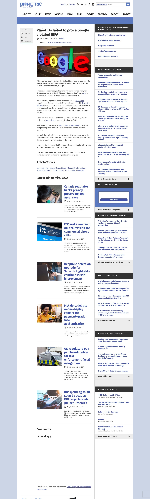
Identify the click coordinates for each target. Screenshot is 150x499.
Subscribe (72, 4)
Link (26, 37)
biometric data (42, 168)
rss (78, 4)
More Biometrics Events (107, 436)
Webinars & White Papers (102, 14)
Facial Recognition (66, 42)
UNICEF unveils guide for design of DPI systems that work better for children (113, 290)
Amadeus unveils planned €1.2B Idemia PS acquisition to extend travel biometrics (113, 84)
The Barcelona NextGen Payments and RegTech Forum (114, 404)
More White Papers (105, 376)
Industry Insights (70, 14)
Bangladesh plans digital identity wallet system (111, 163)
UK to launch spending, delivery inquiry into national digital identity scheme (113, 137)
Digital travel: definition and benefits (113, 371)
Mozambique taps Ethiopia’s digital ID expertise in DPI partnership (113, 297)
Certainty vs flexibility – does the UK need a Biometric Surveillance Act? (112, 232)
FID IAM (114, 420)
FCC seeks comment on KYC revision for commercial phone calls (77, 229)
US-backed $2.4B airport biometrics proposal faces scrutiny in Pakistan (112, 93)
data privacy (58, 170)
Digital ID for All (38, 14)
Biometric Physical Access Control (111, 35)
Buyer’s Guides (48, 14)
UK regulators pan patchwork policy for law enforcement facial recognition (77, 356)
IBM (74, 170)
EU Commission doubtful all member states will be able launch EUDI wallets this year (113, 109)
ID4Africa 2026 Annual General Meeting (114, 429)
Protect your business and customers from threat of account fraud (113, 340)
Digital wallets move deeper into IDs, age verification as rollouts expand (113, 100)
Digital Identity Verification (109, 40)
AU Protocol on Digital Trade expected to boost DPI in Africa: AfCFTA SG (113, 304)
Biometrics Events (115, 14)
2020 (78, 101)
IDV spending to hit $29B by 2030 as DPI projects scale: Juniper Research (77, 397)
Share (26, 30)
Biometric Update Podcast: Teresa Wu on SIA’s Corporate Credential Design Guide (113, 240)
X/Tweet (27, 33)
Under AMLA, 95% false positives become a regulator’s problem (111, 256)
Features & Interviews (59, 14)
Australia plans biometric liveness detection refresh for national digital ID (113, 154)
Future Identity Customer (114, 413)
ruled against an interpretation (70, 125)
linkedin (82, 4)
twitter (85, 4)
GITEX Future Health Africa (114, 396)
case (82, 101)
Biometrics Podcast (127, 14)
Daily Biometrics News (107, 179)
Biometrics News (27, 14)
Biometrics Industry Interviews (110, 262)
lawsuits (80, 170)
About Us (63, 4)
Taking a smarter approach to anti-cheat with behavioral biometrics (112, 249)
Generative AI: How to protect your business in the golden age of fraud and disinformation (112, 356)
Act (84, 93)
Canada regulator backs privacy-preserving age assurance (76, 192)
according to (51, 120)
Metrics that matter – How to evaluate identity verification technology (113, 364)
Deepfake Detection (106, 46)
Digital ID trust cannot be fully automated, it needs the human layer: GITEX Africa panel (113, 313)
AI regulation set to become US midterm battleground (110, 146)
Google (67, 170)
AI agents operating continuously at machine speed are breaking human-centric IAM (113, 128)
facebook (89, 4)
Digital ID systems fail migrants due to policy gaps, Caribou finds (113, 282)
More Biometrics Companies (109, 210)
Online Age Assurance (107, 51)
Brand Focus (79, 14)
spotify (93, 4)
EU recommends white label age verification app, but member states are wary (112, 171)
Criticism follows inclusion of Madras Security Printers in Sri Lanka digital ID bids (113, 118)
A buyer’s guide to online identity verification (111, 348)
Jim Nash (61, 38)
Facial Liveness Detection (108, 56)
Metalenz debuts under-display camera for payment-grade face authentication (75, 315)
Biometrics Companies (90, 14)
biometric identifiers (58, 168)
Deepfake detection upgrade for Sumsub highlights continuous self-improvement (77, 271)
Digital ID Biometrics (106, 320)
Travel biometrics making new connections (110, 76)
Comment (28, 41)
